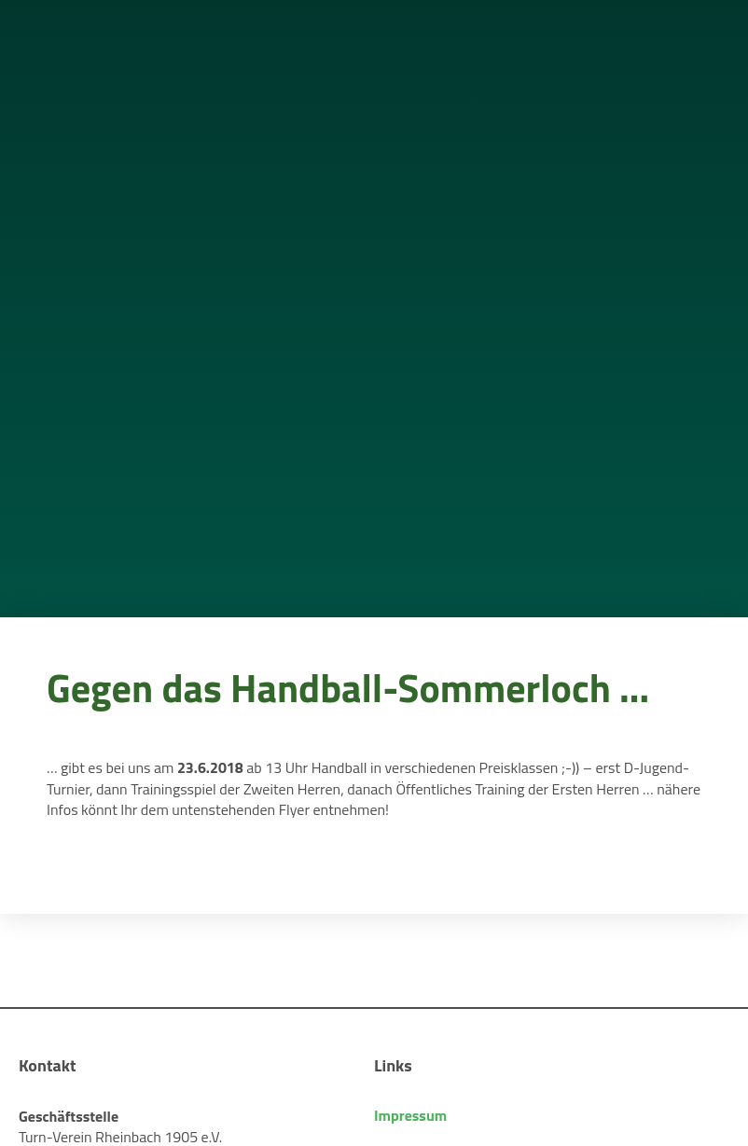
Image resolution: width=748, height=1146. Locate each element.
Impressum (410, 1115)
